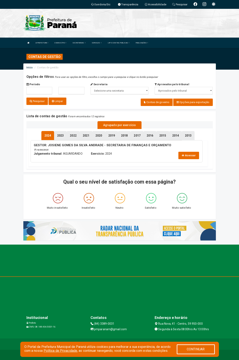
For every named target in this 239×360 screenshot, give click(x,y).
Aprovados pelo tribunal (172, 84)
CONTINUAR (196, 349)
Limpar (57, 101)
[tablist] (47, 135)
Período (33, 84)
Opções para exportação (193, 102)
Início (29, 67)
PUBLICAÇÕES (142, 43)
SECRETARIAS (78, 43)
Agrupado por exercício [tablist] (119, 125)
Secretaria (99, 84)
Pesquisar (37, 101)
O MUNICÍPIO (60, 43)
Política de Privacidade (60, 351)
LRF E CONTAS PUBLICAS (118, 43)
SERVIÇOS (97, 43)
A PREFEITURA (42, 43)
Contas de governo (156, 102)
